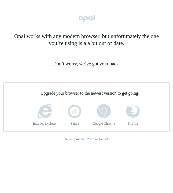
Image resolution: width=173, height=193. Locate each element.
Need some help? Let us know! (86, 139)
